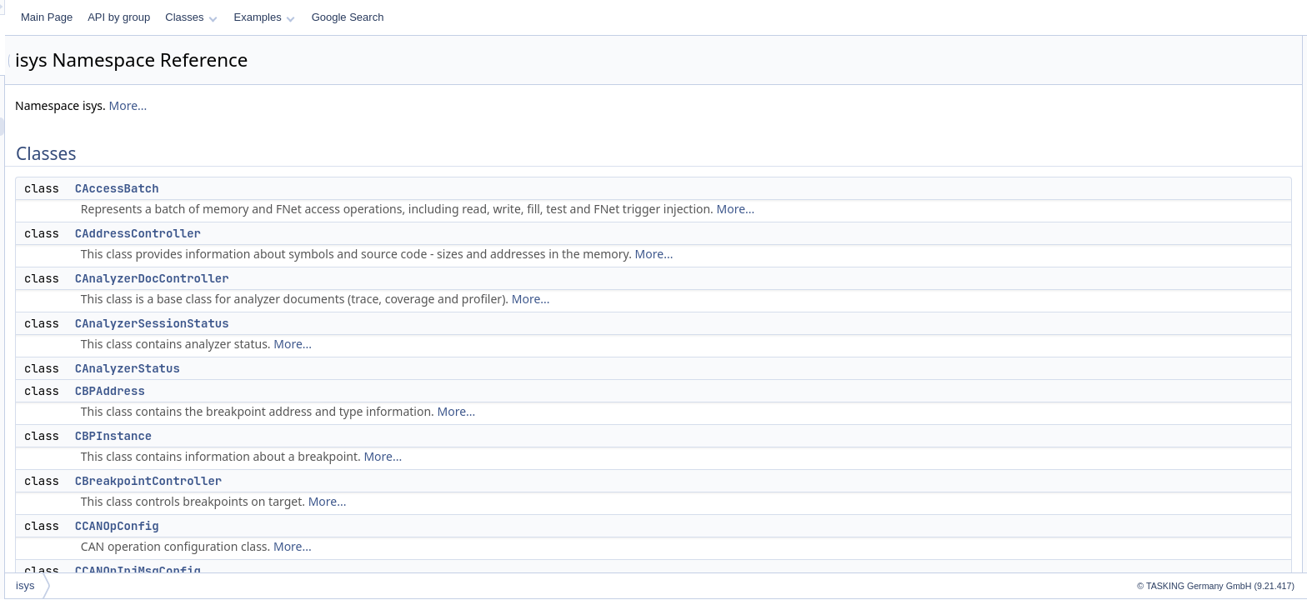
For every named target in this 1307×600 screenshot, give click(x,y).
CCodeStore (1161, 265)
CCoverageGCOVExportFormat (1204, 448)
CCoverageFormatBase (1186, 430)
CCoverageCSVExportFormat (1200, 375)
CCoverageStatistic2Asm (1189, 540)
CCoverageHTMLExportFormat (1203, 466)
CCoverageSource (1175, 503)
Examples (473, 17)
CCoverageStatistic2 (1179, 522)
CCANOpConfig (325, 525)
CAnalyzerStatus (335, 368)
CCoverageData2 (1173, 393)
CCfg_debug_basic (1176, 246)
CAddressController (346, 233)
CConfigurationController (1189, 283)
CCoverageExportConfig (1188, 412)
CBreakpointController (356, 480)
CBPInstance (321, 435)
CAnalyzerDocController (360, 278)
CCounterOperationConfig (1192, 338)
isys (233, 585)
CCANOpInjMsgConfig (346, 570)
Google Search (556, 17)
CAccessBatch (325, 188)
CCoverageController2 (1184, 356)
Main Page (255, 17)
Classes (399, 17)
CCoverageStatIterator (1184, 558)
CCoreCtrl (1156, 320)
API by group (327, 17)
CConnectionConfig (1177, 302)
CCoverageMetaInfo (1179, 485)
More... (336, 105)
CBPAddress (318, 390)
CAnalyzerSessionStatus (360, 323)
